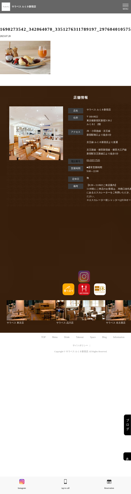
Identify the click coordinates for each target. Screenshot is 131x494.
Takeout (80, 337)
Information (118, 337)
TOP (43, 337)
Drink (67, 337)
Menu (55, 337)
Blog (104, 337)
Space (93, 337)
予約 (127, 456)
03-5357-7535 (93, 160)
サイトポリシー (80, 345)
